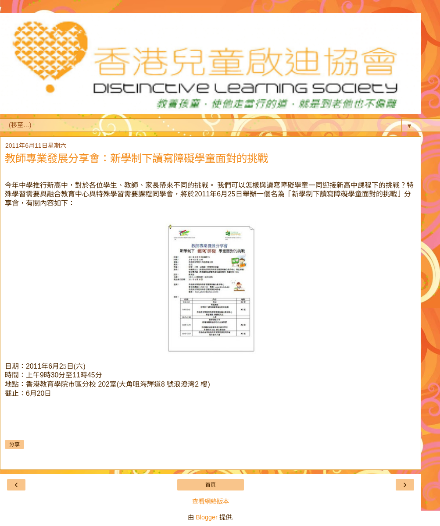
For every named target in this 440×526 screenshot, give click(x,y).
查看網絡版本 (210, 501)
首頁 (210, 485)
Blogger (207, 517)
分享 (14, 444)
